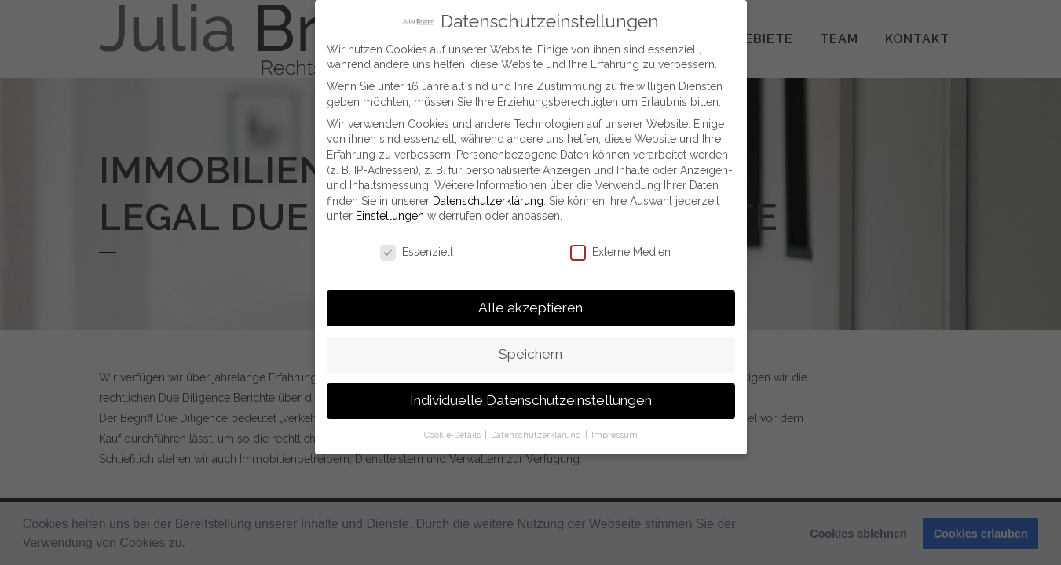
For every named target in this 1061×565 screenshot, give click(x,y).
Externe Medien (620, 249)
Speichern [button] (530, 351)
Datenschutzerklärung (488, 198)
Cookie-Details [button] (453, 432)
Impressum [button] (614, 432)
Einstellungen (390, 213)
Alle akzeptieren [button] (530, 305)
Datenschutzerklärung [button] (537, 432)
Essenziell (416, 249)
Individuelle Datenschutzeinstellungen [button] (531, 398)
